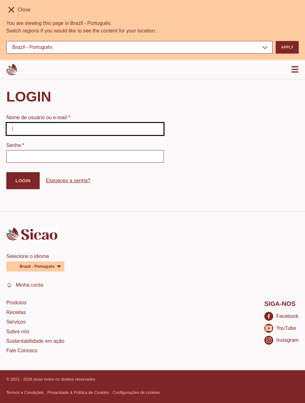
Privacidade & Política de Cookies (78, 392)
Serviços (16, 321)
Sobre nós (17, 331)
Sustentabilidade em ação (35, 341)
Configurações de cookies (136, 392)
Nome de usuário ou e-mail (38, 117)
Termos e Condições (25, 392)
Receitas (16, 312)
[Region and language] (139, 47)
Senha (15, 145)
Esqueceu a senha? (68, 180)
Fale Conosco (21, 350)
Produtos (16, 302)
